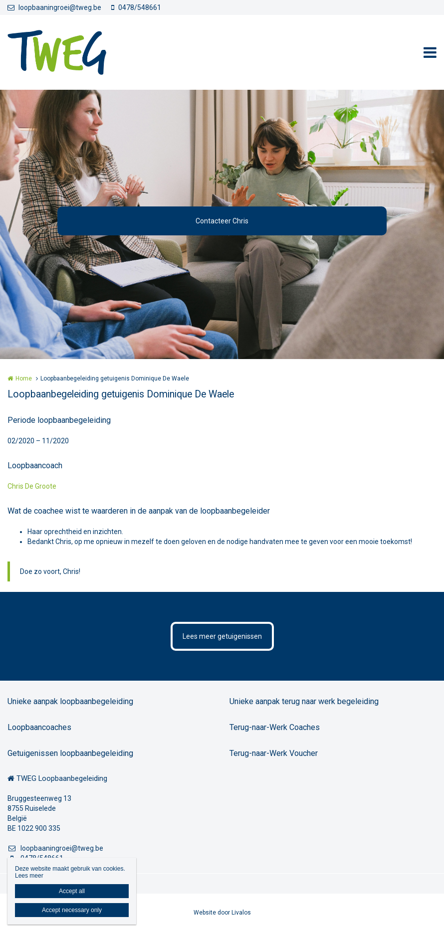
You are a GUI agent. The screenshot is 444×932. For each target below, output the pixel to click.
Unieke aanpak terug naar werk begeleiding (304, 701)
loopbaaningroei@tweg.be (54, 7)
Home (23, 378)
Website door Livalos (222, 912)
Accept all (72, 891)
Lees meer (29, 875)
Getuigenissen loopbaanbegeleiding (70, 753)
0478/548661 (136, 7)
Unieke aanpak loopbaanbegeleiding (70, 701)
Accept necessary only (72, 910)
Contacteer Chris (222, 221)
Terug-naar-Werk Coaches (274, 727)
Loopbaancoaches (39, 727)
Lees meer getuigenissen (222, 636)
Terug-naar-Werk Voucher (273, 753)
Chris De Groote (31, 486)
